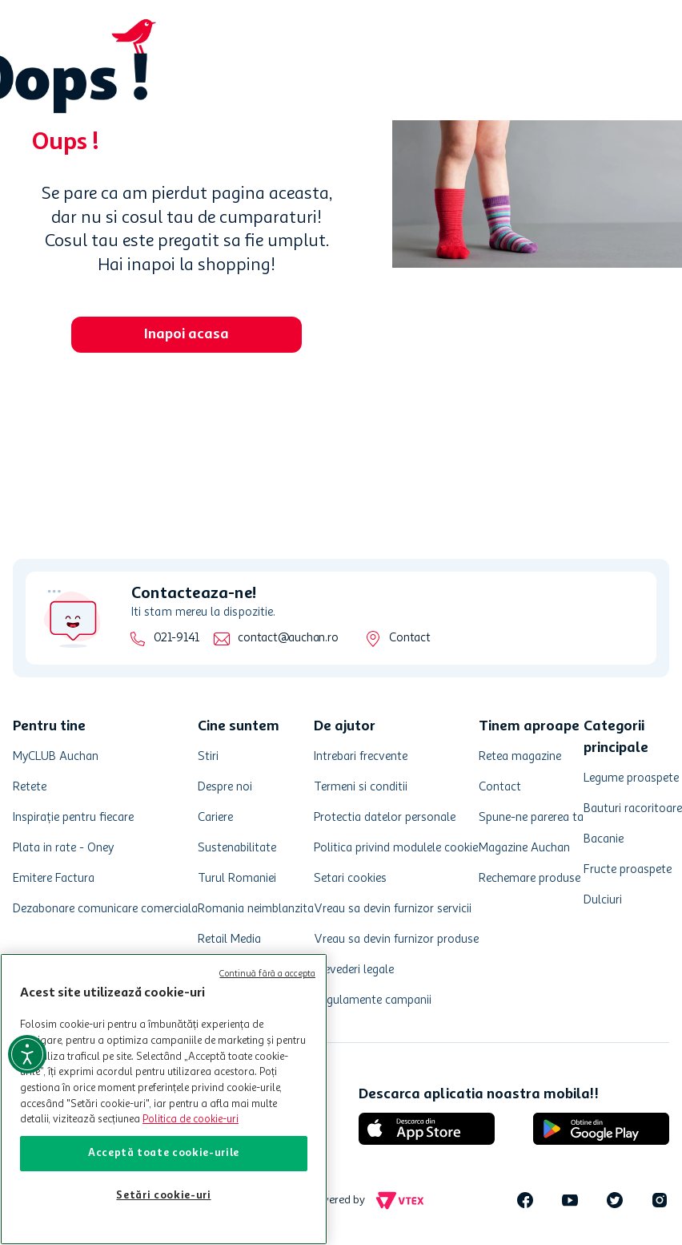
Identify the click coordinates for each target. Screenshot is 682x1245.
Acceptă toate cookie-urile (163, 1153)
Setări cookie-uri (163, 1195)
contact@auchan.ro (288, 639)
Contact (409, 639)
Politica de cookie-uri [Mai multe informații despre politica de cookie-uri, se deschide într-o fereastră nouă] (190, 1119)
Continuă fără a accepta (267, 974)
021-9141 (176, 639)
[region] (163, 1099)
